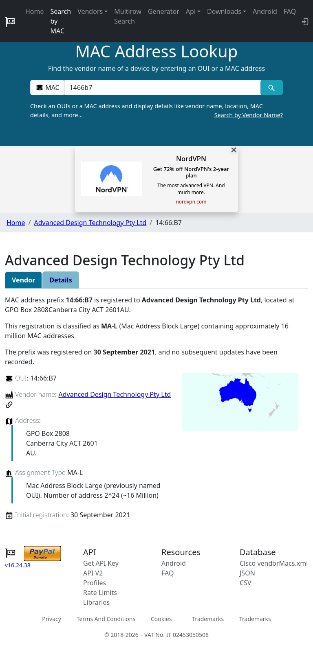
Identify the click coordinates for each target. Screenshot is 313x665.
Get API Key (101, 563)
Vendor (23, 280)
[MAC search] (271, 87)
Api (191, 11)
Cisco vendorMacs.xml (274, 563)
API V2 (93, 573)
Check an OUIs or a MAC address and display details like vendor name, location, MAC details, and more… (156, 110)
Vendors (90, 11)
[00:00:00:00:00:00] (162, 87)
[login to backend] (304, 21)
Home (34, 11)
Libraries (96, 602)
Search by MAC (61, 21)
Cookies (161, 619)
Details (60, 280)
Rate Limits (100, 592)
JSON (247, 573)
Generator (163, 11)
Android (265, 11)
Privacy (51, 619)
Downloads (224, 11)
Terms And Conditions (106, 619)
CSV (245, 582)
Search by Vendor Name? (248, 115)
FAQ (290, 11)
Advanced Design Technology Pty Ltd (90, 222)
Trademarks (208, 619)
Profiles (94, 582)
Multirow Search (127, 16)
